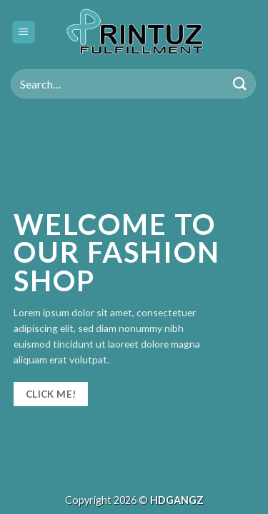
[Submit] (240, 84)
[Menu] (24, 32)
